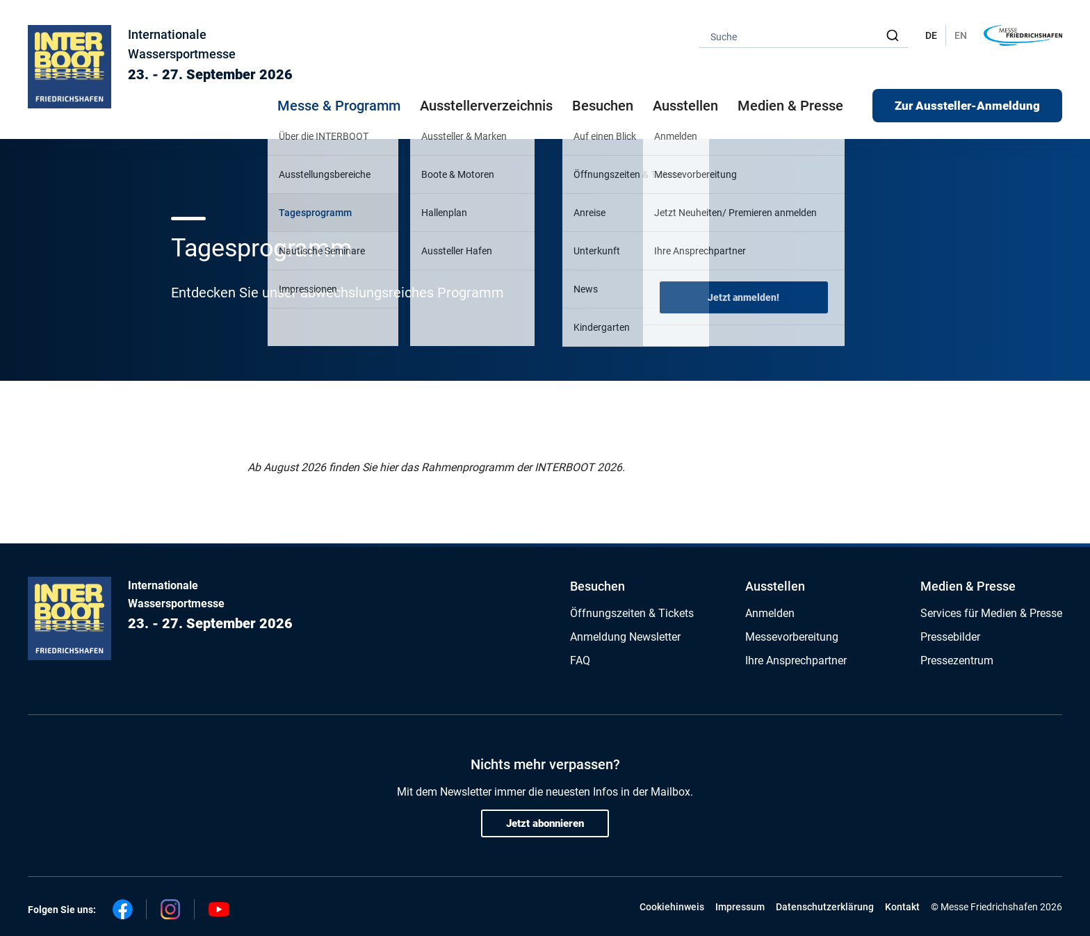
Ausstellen (775, 586)
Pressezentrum (956, 660)
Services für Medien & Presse (991, 613)
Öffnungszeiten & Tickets (632, 613)
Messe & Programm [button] (338, 105)
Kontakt (902, 906)
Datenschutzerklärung (825, 906)
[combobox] (803, 36)
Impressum (740, 906)
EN (960, 35)
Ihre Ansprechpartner (796, 660)
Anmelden (770, 613)
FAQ (580, 660)
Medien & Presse (790, 105)
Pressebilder (950, 636)
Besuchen (597, 586)
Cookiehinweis (672, 906)
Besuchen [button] (602, 105)
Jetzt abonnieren (545, 823)
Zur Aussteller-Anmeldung (967, 106)
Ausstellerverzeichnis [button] (486, 105)
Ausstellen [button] (685, 105)
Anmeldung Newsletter (625, 636)
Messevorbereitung (791, 636)
